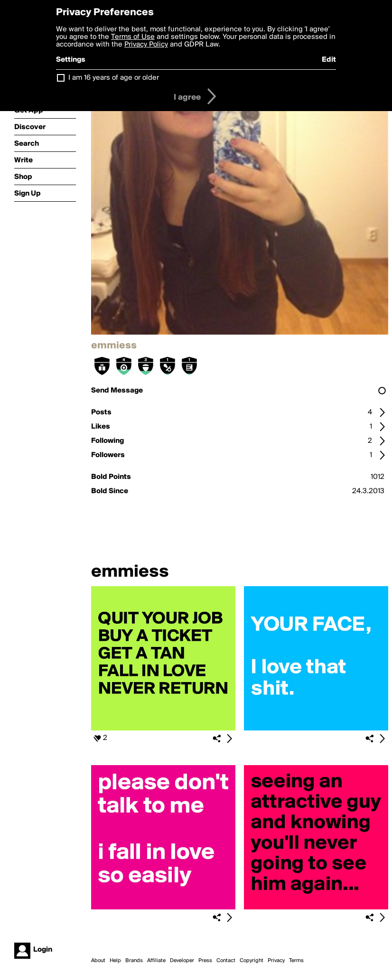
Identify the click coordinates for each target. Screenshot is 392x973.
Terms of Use (133, 37)
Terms (296, 961)
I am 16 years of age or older (113, 78)
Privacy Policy (146, 44)
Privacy (276, 961)
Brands (134, 961)
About (98, 961)
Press (205, 961)
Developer (182, 961)
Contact (225, 961)
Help (115, 961)
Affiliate (156, 961)
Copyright (251, 961)
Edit (329, 60)
